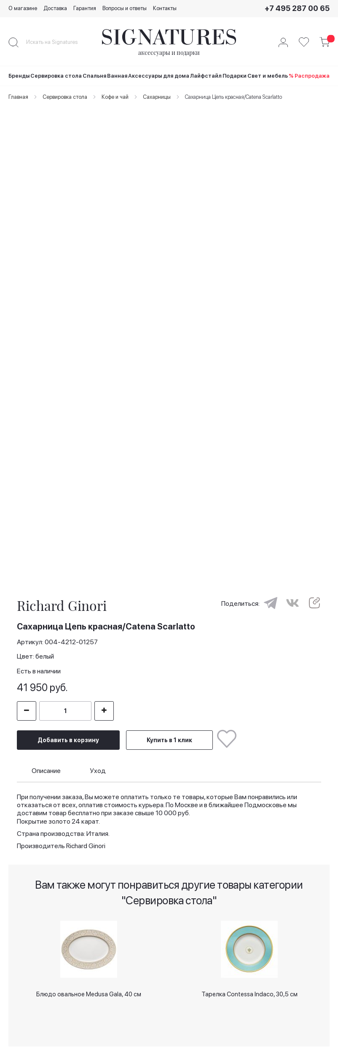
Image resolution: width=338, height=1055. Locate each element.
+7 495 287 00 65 (297, 8)
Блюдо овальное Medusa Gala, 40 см (88, 994)
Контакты (165, 8)
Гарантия (84, 8)
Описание (46, 771)
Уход (98, 771)
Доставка (55, 8)
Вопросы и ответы (124, 8)
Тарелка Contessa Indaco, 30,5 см (249, 994)
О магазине (22, 8)
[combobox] (59, 42)
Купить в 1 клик (169, 740)
